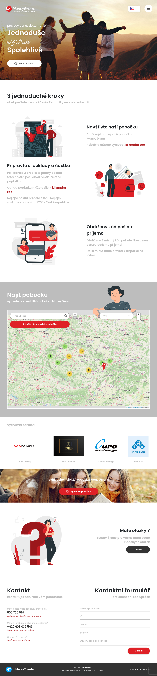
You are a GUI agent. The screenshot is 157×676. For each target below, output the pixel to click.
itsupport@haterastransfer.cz (21, 630)
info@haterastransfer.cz (18, 640)
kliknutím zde (135, 145)
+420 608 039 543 (20, 627)
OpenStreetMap (137, 407)
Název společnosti (90, 608)
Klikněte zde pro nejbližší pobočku (40, 324)
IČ (81, 616)
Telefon (84, 632)
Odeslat (139, 650)
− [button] (138, 318)
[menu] (148, 6)
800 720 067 (15, 612)
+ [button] (138, 314)
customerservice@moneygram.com (24, 616)
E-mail (83, 624)
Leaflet (128, 407)
